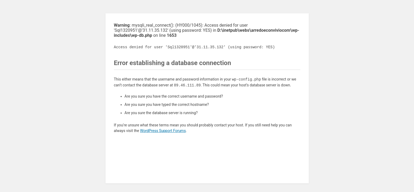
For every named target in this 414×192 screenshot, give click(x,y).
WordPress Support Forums (163, 131)
